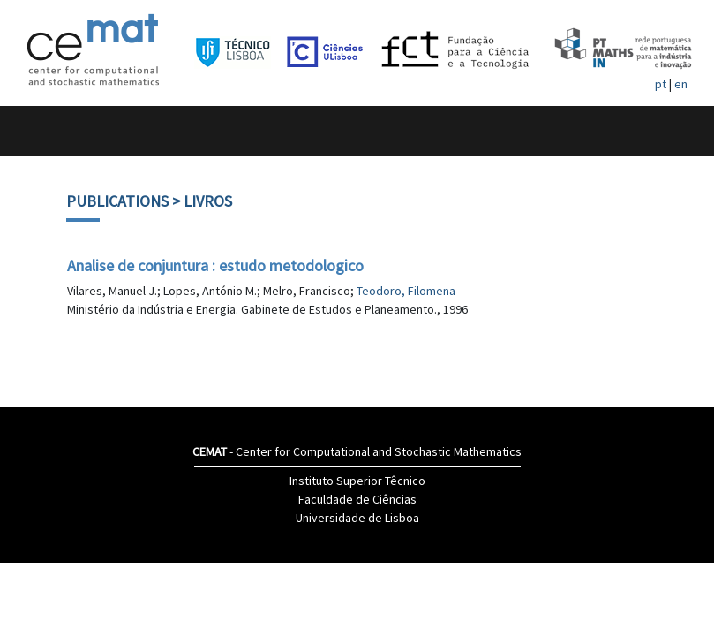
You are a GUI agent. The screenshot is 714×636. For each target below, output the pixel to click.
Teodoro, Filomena (406, 291)
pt (660, 84)
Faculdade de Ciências (357, 499)
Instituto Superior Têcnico (357, 480)
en (681, 84)
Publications (117, 201)
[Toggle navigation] (32, 131)
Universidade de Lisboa (357, 518)
